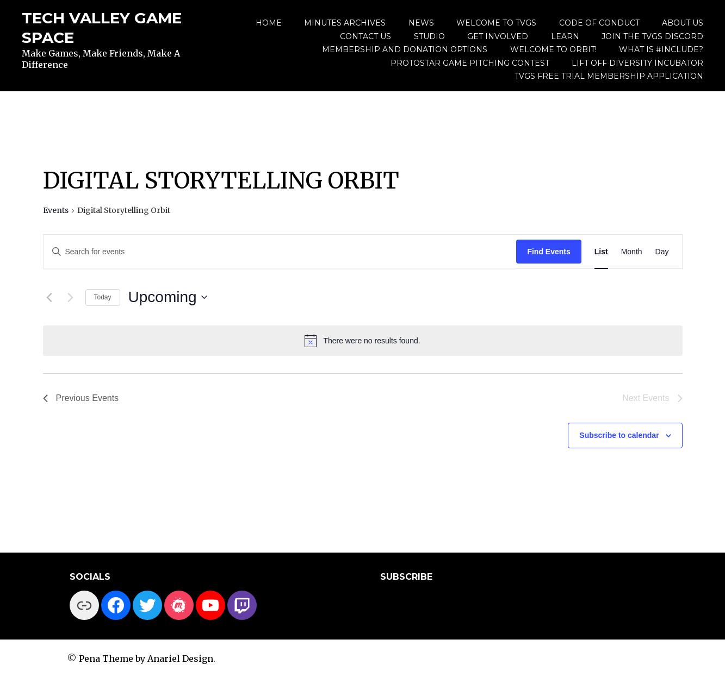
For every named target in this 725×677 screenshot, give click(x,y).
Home (269, 23)
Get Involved (497, 36)
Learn (565, 36)
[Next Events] (70, 297)
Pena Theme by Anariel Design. (147, 658)
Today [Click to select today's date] (102, 297)
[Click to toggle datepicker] (167, 297)
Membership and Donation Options (404, 49)
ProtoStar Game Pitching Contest (470, 63)
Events (56, 210)
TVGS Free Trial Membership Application (609, 76)
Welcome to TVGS (496, 23)
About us (682, 23)
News (421, 23)
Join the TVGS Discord (652, 36)
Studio (429, 36)
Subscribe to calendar (619, 435)
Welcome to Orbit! (553, 49)
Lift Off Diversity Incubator (637, 63)
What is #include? (661, 49)
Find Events (548, 251)
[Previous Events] (49, 297)
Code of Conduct (599, 23)
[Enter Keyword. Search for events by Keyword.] (280, 252)
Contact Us (365, 36)
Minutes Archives (345, 23)
